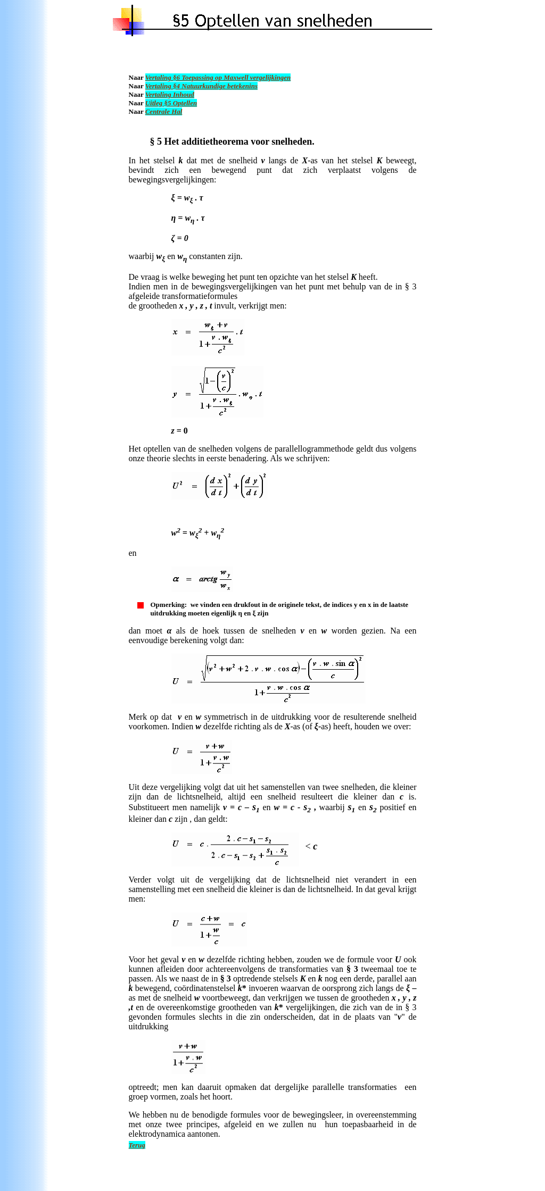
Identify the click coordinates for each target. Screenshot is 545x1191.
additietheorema (215, 141)
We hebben (149, 1114)
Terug (137, 1145)
